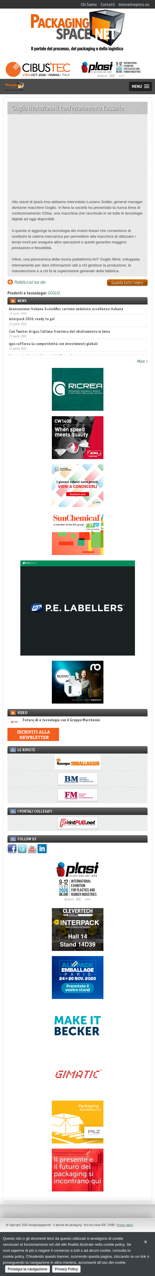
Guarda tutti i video (127, 282)
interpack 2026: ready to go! (31, 321)
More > (142, 361)
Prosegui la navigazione (27, 1269)
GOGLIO (54, 293)
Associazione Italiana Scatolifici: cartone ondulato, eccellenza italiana (66, 309)
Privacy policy (125, 1225)
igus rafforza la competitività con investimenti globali (53, 346)
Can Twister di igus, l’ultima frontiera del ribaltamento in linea (59, 333)
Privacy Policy (66, 1269)
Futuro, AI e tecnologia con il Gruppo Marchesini (53, 720)
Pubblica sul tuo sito (29, 282)
